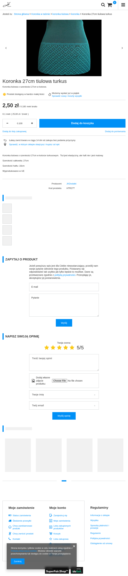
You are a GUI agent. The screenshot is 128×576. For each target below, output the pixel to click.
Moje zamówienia (62, 521)
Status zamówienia (22, 515)
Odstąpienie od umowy (101, 543)
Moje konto (57, 508)
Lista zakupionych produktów (62, 527)
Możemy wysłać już (61, 93)
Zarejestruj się (60, 515)
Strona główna (21, 14)
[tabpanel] (18, 457)
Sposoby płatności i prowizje (99, 526)
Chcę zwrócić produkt (23, 533)
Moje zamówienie (21, 508)
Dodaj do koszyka (82, 123)
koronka (75, 14)
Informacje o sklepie (100, 515)
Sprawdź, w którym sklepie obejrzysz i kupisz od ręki (34, 144)
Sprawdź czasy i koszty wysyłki (67, 96)
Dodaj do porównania (115, 131)
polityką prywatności (64, 275)
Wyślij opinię (64, 415)
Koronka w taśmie (40, 14)
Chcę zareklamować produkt (22, 527)
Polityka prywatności (100, 538)
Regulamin (95, 533)
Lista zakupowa (61, 539)
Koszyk (57, 533)
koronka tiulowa (60, 14)
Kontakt (16, 539)
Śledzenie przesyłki (22, 521)
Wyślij (64, 323)
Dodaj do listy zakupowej (14, 131)
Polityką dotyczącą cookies (24, 551)
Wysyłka (94, 520)
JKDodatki (71, 183)
